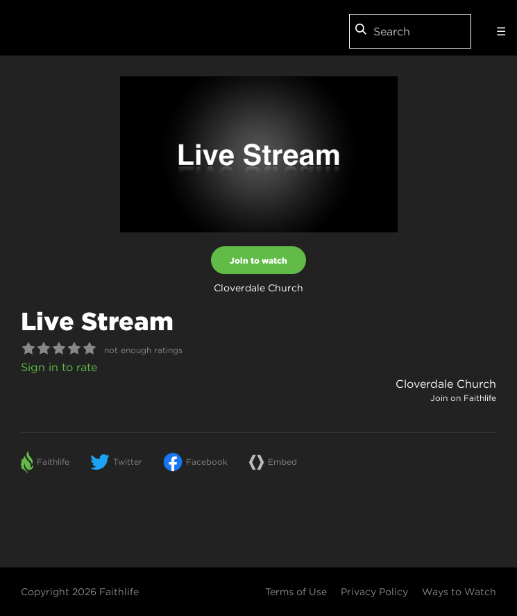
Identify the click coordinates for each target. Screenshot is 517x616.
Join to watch (258, 260)
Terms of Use (296, 591)
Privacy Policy (374, 591)
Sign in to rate (59, 367)
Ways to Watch (459, 591)
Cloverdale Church (446, 384)
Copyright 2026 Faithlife (80, 591)
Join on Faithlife (463, 398)
